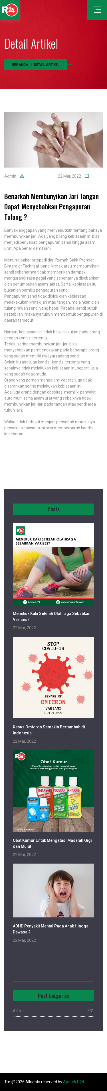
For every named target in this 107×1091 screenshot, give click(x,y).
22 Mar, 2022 (69, 176)
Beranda (20, 65)
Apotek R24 (73, 1082)
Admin (10, 176)
